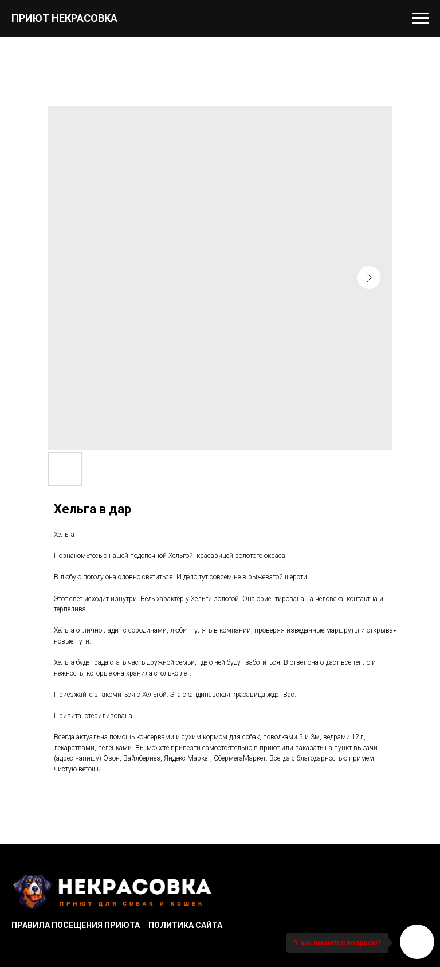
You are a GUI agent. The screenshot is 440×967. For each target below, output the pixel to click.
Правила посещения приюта (75, 925)
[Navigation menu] (420, 18)
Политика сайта (185, 925)
